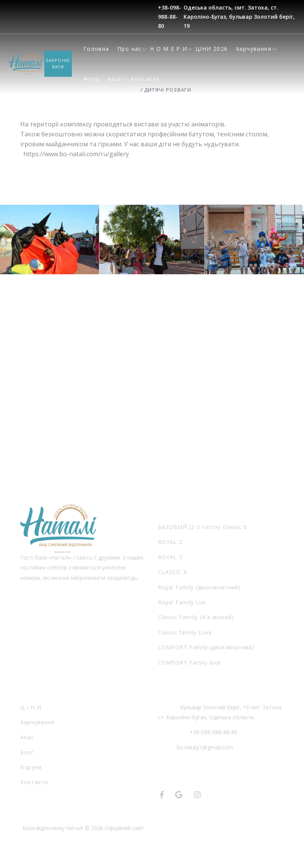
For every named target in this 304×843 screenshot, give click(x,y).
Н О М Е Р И (168, 48)
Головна (96, 48)
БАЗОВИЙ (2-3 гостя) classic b (202, 527)
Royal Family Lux (182, 602)
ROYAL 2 (170, 541)
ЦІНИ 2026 (211, 48)
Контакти (144, 79)
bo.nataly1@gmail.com (205, 747)
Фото (91, 79)
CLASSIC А (172, 572)
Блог (27, 752)
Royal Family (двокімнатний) (199, 587)
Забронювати (58, 64)
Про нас (129, 48)
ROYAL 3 (170, 557)
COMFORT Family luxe (189, 662)
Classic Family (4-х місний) (196, 617)
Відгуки (31, 767)
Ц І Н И (30, 707)
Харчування (253, 48)
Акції (115, 79)
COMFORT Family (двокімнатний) (206, 647)
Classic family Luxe (185, 632)
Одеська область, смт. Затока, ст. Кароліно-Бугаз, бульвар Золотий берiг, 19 (239, 16)
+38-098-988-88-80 (169, 16)
